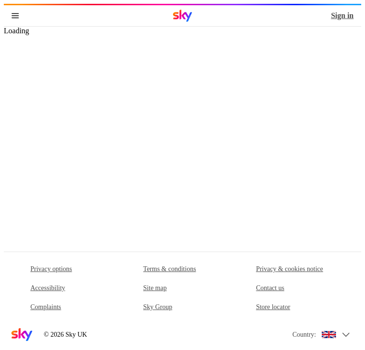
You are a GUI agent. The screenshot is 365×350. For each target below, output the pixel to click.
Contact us (270, 288)
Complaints (45, 307)
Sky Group (157, 307)
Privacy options (51, 268)
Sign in (342, 15)
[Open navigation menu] (15, 15)
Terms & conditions (169, 268)
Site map (154, 288)
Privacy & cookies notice (289, 268)
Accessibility (47, 288)
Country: (304, 334)
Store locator (273, 307)
